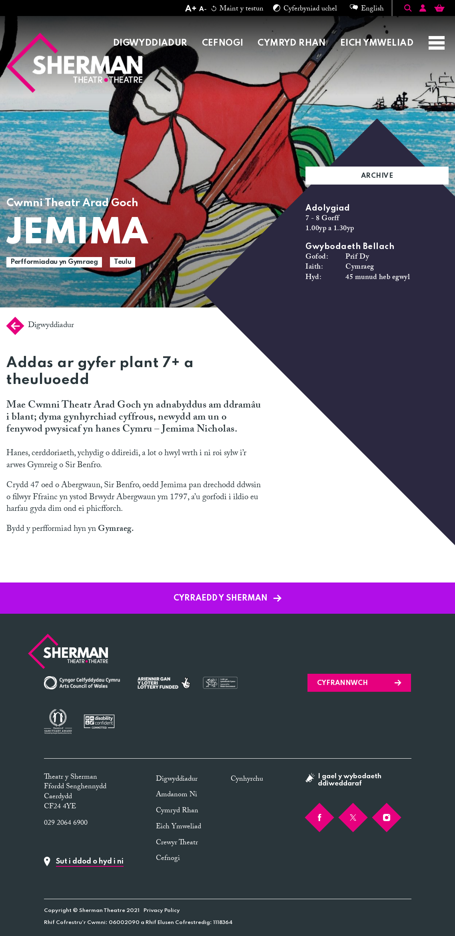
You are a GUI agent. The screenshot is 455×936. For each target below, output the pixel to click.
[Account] (422, 9)
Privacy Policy (162, 910)
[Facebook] (319, 817)
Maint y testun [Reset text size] (237, 9)
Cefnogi (222, 43)
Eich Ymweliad (376, 43)
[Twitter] (353, 817)
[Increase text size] (190, 9)
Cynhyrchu (247, 779)
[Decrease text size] (202, 9)
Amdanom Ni (176, 795)
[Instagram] (387, 817)
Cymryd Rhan (291, 43)
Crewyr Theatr (177, 843)
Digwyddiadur (150, 43)
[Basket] (439, 9)
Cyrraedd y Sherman (227, 599)
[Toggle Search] (407, 8)
